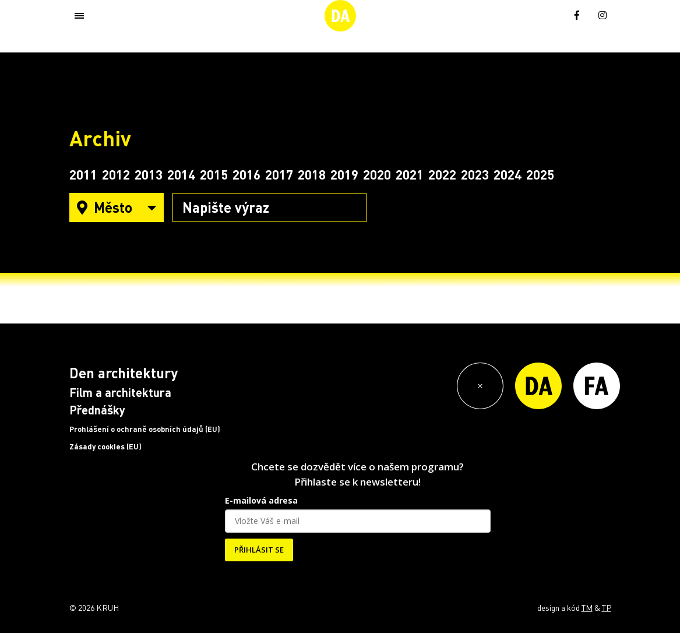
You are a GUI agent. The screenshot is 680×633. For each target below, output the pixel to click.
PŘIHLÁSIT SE (259, 549)
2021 (410, 174)
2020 (377, 174)
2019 (344, 174)
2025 (540, 174)
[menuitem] (551, 14)
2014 (181, 174)
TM (587, 607)
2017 (279, 174)
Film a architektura (120, 392)
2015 (214, 174)
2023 (475, 174)
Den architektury (123, 373)
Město (116, 207)
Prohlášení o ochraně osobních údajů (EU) (144, 429)
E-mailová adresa (261, 500)
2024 (508, 174)
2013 (149, 174)
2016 (246, 174)
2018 (312, 174)
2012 (116, 174)
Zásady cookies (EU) (105, 446)
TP (606, 607)
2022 (442, 174)
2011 (83, 174)
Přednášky (97, 409)
